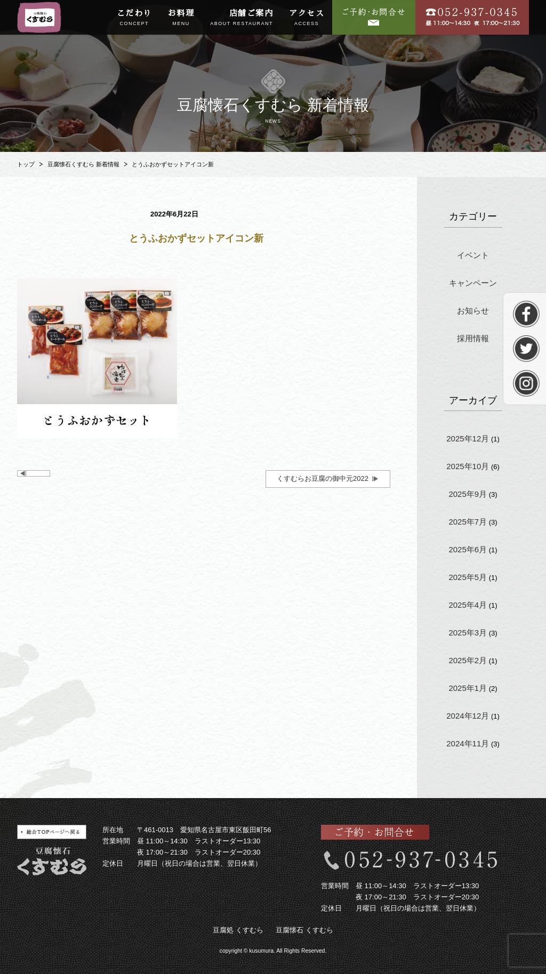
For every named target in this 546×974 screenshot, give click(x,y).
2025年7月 (467, 521)
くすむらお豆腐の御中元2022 (322, 478)
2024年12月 (467, 715)
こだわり (134, 18)
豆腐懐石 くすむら (304, 930)
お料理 (181, 18)
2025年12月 (467, 438)
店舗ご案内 (241, 18)
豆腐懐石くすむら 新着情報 (83, 164)
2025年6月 (467, 549)
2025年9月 (467, 493)
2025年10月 (467, 466)
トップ (26, 164)
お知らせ (473, 310)
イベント (473, 255)
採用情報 (473, 338)
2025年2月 (467, 660)
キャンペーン (473, 282)
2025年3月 (467, 632)
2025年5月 (467, 577)
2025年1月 (467, 688)
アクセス (306, 18)
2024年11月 (467, 743)
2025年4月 (467, 604)
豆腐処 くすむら (238, 930)
